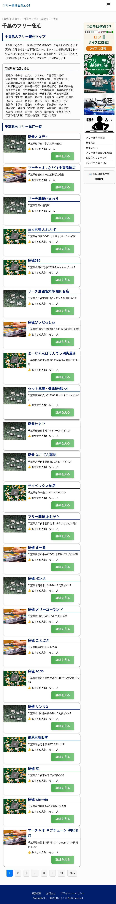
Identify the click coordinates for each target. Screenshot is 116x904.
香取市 (19, 75)
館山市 (38, 97)
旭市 (46, 101)
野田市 (69, 97)
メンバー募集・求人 (96, 162)
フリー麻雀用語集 (95, 137)
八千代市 (39, 104)
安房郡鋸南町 (30, 93)
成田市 (19, 101)
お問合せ (51, 893)
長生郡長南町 (47, 90)
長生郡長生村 (66, 86)
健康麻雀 (99, 179)
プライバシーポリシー (72, 893)
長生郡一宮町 (32, 86)
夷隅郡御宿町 (13, 93)
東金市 (38, 101)
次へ (72, 873)
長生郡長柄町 (30, 90)
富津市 (31, 108)
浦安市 (40, 108)
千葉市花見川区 (14, 115)
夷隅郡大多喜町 (64, 90)
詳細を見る (63, 156)
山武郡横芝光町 (14, 86)
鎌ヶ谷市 (10, 108)
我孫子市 (51, 104)
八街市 (9, 112)
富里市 (38, 112)
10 (61, 873)
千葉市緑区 (46, 93)
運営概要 (36, 893)
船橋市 (28, 97)
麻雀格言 (90, 142)
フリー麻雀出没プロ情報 (99, 152)
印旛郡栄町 (12, 79)
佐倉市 (28, 101)
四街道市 (51, 108)
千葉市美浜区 (61, 93)
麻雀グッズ (92, 147)
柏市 (66, 101)
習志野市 (56, 101)
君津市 (21, 108)
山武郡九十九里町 (37, 82)
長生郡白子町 (13, 90)
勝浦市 (9, 104)
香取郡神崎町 (27, 79)
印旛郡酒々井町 (55, 75)
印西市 (19, 112)
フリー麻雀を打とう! (16, 5)
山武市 (28, 75)
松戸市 (60, 97)
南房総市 (49, 112)
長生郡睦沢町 (49, 86)
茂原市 (9, 101)
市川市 (19, 97)
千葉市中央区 (63, 112)
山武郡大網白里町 (15, 82)
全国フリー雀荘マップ (24, 19)
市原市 (19, 104)
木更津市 (49, 97)
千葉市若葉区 (49, 115)
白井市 (28, 112)
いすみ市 (39, 75)
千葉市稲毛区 (32, 115)
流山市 (28, 104)
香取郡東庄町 (61, 79)
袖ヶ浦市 (63, 108)
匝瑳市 (9, 75)
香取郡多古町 (44, 79)
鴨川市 (62, 104)
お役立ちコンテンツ (96, 157)
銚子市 (9, 97)
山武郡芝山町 (56, 82)
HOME (6, 19)
